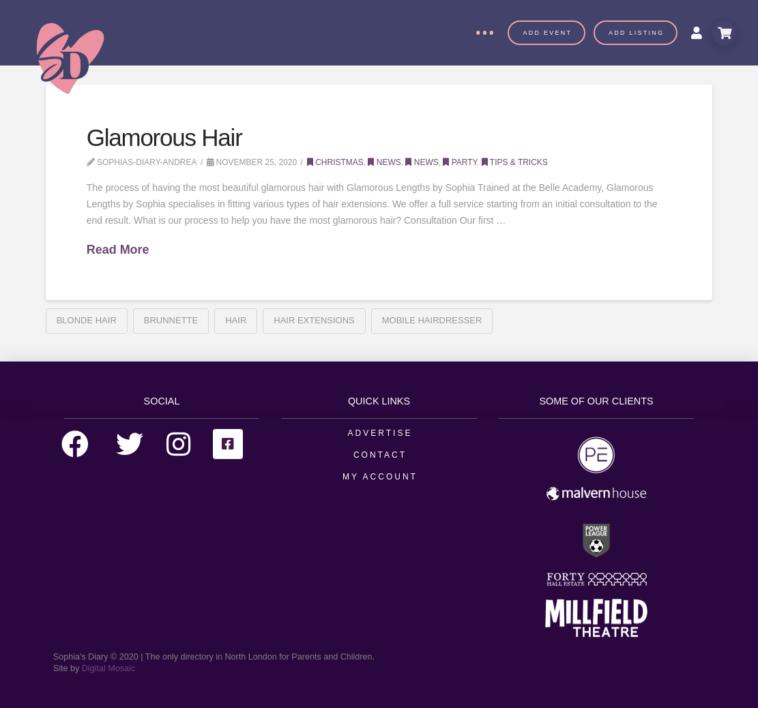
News (384, 162)
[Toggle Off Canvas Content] (484, 33)
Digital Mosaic (108, 668)
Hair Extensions (314, 320)
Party (460, 162)
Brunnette (171, 320)
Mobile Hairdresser (432, 320)
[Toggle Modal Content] (724, 32)
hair (235, 320)
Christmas (335, 162)
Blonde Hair (87, 320)
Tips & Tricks (515, 162)
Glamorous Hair (164, 137)
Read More (118, 249)
